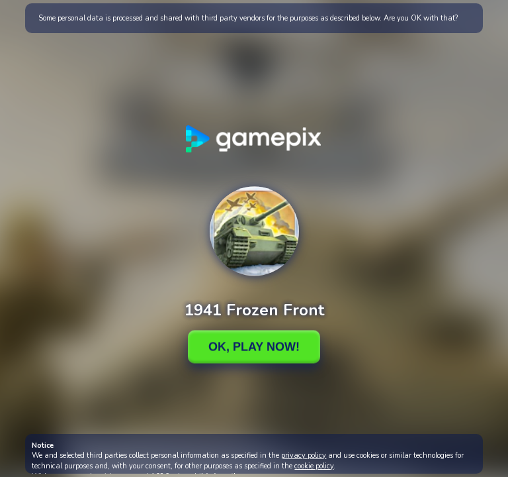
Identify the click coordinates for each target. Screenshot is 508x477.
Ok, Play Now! (254, 346)
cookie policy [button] (313, 466)
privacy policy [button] (303, 455)
